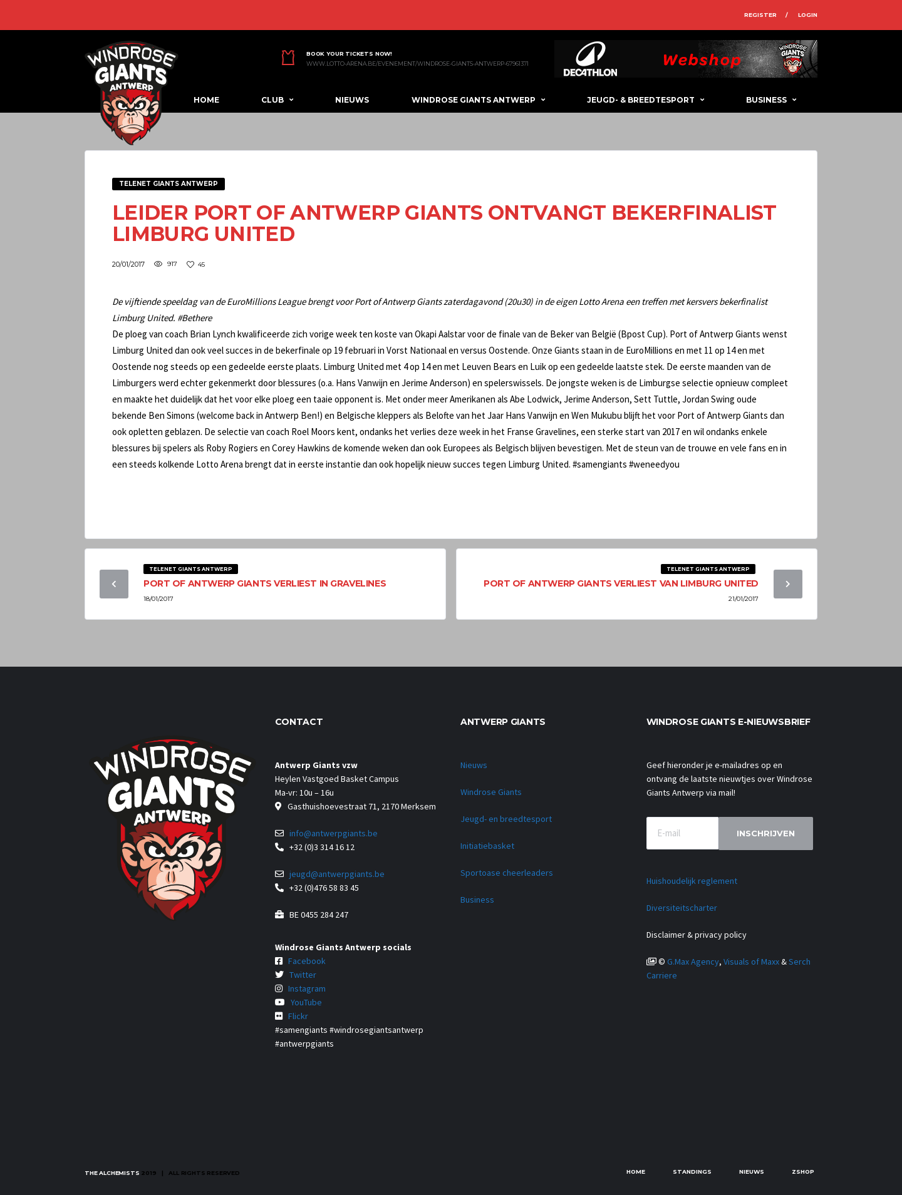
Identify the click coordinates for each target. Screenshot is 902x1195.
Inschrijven (766, 833)
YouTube (306, 1002)
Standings (692, 1171)
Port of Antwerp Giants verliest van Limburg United (621, 583)
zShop (803, 1171)
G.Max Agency (693, 961)
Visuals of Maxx (751, 961)
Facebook (307, 961)
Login (807, 14)
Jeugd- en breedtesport (506, 818)
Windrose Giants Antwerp (474, 100)
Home (206, 100)
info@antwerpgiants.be (333, 833)
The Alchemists (112, 1172)
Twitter (302, 974)
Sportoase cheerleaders (506, 872)
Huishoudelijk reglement (691, 880)
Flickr (298, 1016)
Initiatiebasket (487, 845)
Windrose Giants (491, 792)
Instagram (307, 988)
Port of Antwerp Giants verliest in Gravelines (264, 583)
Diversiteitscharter (681, 907)
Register (760, 14)
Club (272, 100)
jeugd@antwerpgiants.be (337, 874)
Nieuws (352, 100)
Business (766, 100)
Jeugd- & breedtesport (641, 100)
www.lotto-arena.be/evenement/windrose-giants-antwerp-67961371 (417, 64)
